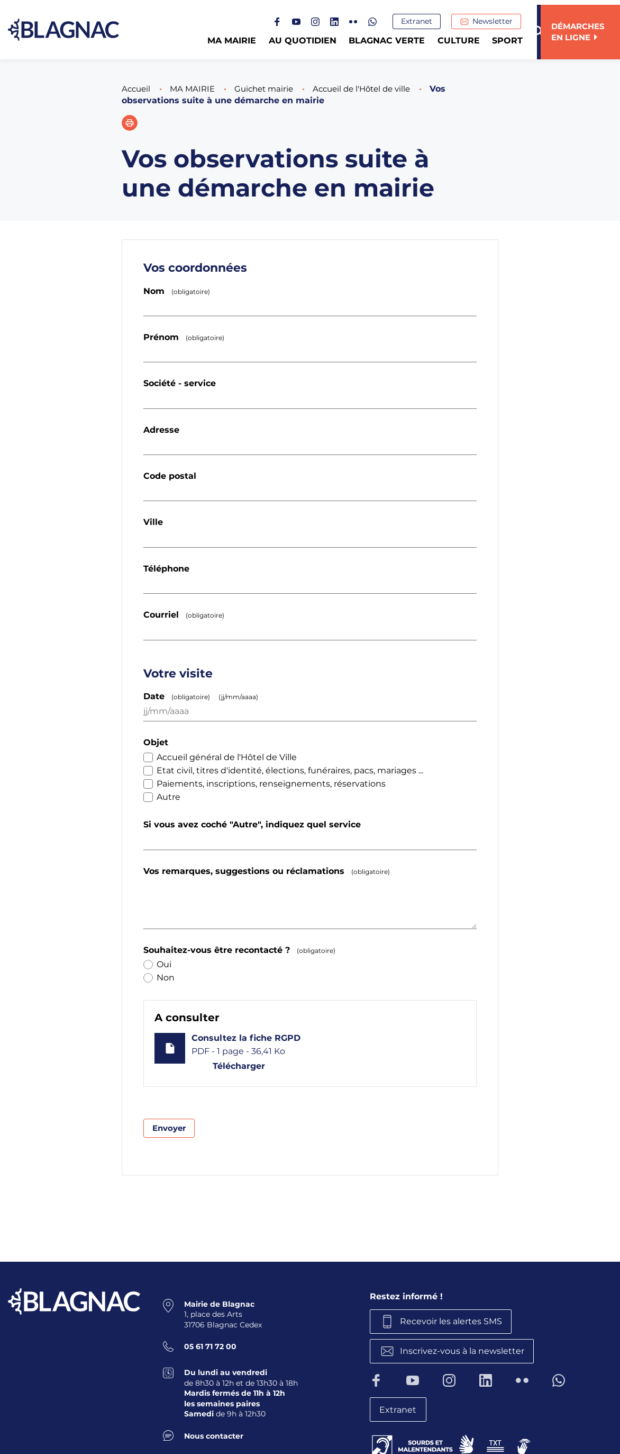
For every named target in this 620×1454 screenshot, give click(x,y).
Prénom (186, 337)
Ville (153, 522)
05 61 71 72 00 (210, 1345)
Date (202, 696)
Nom (178, 291)
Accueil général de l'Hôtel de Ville (220, 757)
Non (159, 978)
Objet (155, 742)
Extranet (420, 21)
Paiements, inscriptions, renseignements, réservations (264, 784)
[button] (130, 123)
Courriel (186, 615)
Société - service (179, 383)
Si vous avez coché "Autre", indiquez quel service (252, 824)
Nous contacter (213, 1434)
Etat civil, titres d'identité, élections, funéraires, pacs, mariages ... (283, 770)
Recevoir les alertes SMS (453, 1321)
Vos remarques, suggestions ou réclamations (268, 871)
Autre (161, 797)
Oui (157, 964)
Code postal (169, 476)
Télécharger (237, 1066)
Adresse (161, 430)
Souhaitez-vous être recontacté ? (241, 950)
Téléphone (166, 569)
